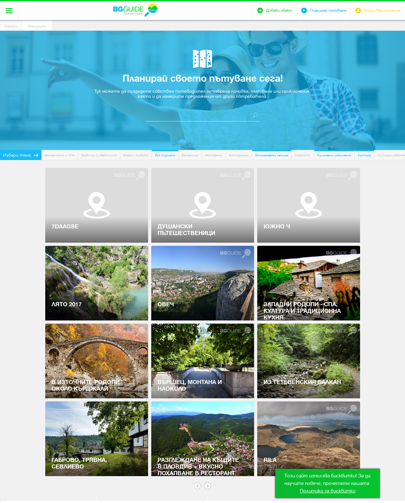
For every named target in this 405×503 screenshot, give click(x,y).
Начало (11, 26)
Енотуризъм (239, 155)
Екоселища (190, 155)
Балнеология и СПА (59, 155)
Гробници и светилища (99, 155)
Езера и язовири (135, 155)
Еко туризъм (165, 155)
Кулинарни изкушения (334, 155)
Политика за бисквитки (327, 491)
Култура (364, 155)
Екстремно (213, 155)
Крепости (303, 155)
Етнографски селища (271, 155)
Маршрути (37, 26)
